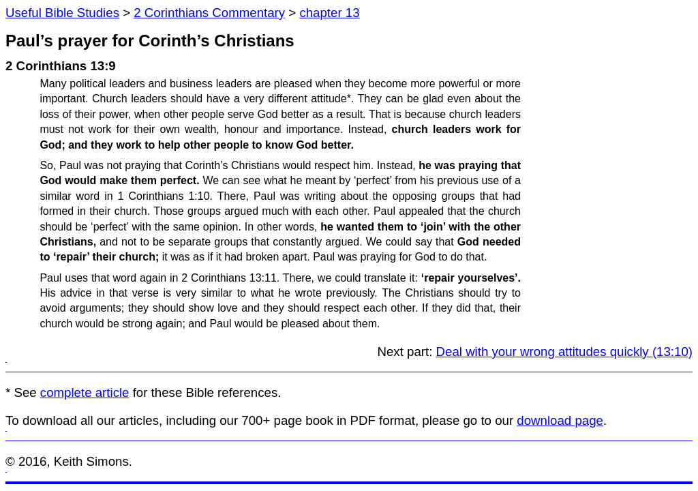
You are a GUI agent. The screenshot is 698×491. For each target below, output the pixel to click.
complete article (85, 392)
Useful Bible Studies (62, 12)
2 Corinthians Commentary (209, 12)
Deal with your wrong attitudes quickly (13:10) (564, 351)
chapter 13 (329, 12)
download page (560, 420)
